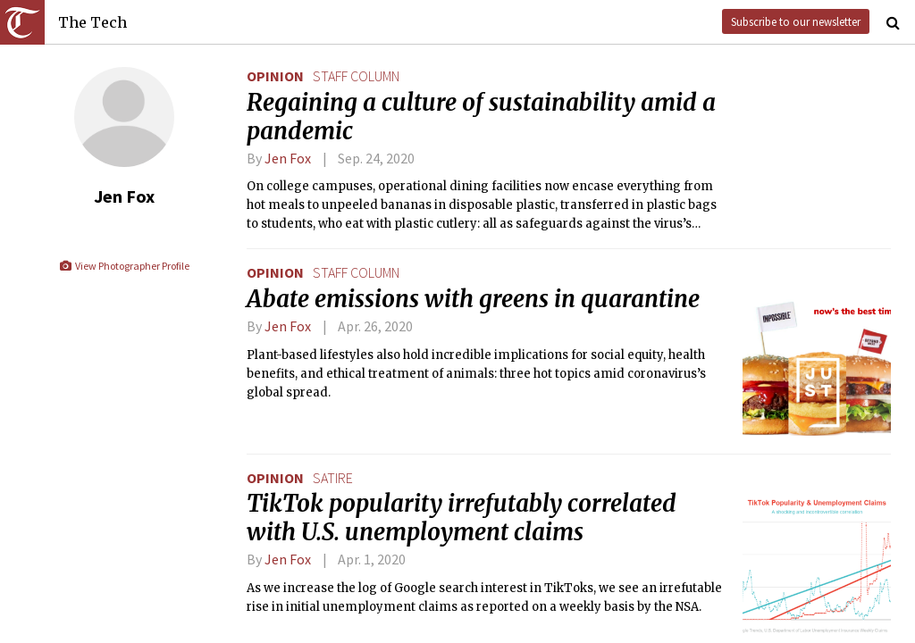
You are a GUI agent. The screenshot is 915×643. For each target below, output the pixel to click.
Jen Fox (287, 158)
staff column (356, 76)
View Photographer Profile (124, 265)
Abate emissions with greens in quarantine (473, 299)
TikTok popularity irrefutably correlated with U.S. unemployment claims (461, 518)
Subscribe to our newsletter (795, 21)
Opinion (275, 76)
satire (333, 478)
